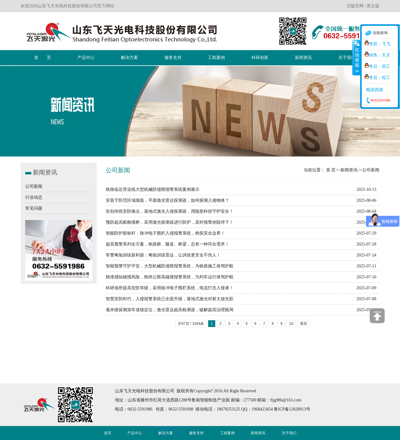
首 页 (331, 170)
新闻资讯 (348, 170)
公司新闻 (33, 186)
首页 (107, 433)
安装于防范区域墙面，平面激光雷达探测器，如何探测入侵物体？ (167, 200)
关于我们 (289, 433)
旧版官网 (355, 6)
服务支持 (196, 433)
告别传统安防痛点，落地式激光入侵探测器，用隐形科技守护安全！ (169, 211)
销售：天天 (377, 55)
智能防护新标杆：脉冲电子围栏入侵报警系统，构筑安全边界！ (165, 233)
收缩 (356, 57)
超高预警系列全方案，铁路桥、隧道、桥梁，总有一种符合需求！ (167, 244)
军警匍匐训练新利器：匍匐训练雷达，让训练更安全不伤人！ (163, 255)
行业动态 (33, 197)
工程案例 (227, 433)
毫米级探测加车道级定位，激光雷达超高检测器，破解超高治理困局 (169, 310)
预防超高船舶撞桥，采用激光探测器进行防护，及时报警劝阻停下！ (169, 222)
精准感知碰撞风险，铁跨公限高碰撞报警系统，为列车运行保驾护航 (169, 277)
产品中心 (134, 433)
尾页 (303, 323)
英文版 (373, 6)
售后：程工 (377, 77)
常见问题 (33, 208)
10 (291, 323)
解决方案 (165, 433)
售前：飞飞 (377, 44)
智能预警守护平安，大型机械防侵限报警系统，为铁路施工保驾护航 (169, 266)
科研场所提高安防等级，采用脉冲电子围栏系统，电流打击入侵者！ (169, 288)
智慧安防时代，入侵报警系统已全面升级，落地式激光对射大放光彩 (169, 299)
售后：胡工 (377, 66)
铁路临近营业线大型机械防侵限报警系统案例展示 (152, 189)
